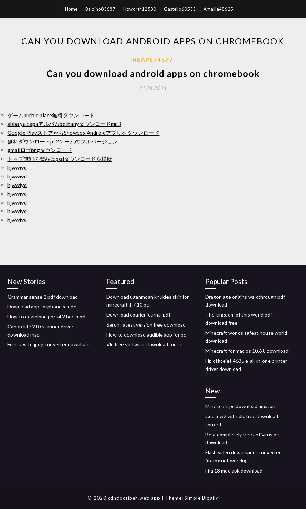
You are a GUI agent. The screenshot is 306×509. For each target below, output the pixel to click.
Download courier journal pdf (138, 315)
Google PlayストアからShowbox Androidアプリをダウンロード (83, 132)
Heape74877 (152, 59)
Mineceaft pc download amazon (240, 406)
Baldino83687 (100, 9)
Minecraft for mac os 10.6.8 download (247, 351)
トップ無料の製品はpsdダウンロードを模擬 (59, 159)
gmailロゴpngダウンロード (39, 150)
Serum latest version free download (146, 325)
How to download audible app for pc (146, 335)
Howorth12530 (139, 9)
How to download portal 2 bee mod (46, 316)
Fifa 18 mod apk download (233, 471)
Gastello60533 (180, 9)
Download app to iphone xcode (41, 306)
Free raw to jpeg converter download (48, 344)
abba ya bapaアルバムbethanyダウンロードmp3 (64, 124)
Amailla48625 (218, 9)
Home (71, 9)
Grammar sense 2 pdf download (42, 297)
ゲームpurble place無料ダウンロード (51, 115)
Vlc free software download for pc (144, 344)
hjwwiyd (17, 167)
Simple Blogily (202, 498)
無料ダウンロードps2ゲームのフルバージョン (62, 141)
